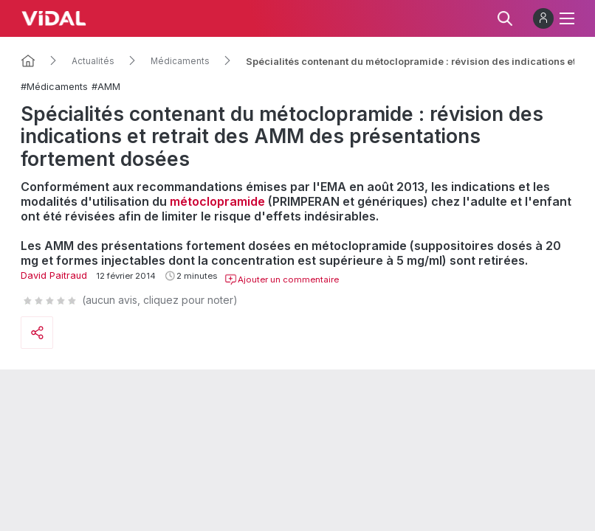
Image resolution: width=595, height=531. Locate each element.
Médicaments (180, 61)
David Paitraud (54, 275)
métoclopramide (217, 201)
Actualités (93, 61)
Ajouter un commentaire (281, 279)
